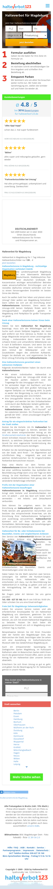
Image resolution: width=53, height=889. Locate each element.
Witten (17, 758)
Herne (16, 744)
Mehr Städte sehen (26, 777)
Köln (16, 733)
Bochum (17, 722)
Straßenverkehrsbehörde (14, 435)
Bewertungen (31, 110)
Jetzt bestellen (9, 263)
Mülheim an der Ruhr (24, 727)
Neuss (17, 755)
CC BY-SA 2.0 (34, 837)
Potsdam (18, 713)
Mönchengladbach (22, 750)
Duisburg (18, 730)
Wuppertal (19, 741)
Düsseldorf (19, 738)
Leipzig (17, 764)
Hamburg (18, 719)
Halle (16, 761)
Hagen (17, 753)
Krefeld (17, 747)
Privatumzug (35, 35)
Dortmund (18, 736)
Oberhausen (19, 724)
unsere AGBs (33, 825)
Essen (16, 716)
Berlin (16, 710)
